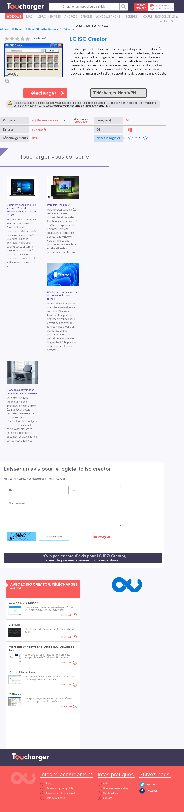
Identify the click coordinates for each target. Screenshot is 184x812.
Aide (103, 783)
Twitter (151, 784)
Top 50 (46, 783)
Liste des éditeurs (52, 798)
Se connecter (166, 8)
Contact (105, 798)
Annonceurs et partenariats (58, 793)
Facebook (152, 791)
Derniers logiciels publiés (57, 788)
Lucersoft (39, 130)
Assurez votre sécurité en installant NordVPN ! (81, 105)
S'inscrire (164, 5)
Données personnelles (113, 788)
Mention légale (109, 793)
